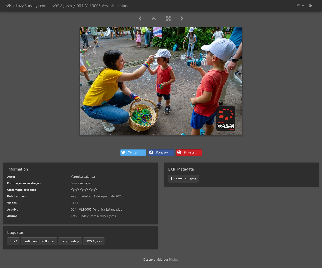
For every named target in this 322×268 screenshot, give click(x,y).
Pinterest (186, 153)
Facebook (158, 153)
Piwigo (174, 259)
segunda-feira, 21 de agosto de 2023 (97, 196)
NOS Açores (94, 241)
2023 (13, 241)
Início (8, 6)
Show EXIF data (183, 179)
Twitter (129, 153)
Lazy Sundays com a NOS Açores (44, 5)
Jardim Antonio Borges (39, 241)
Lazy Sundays (70, 241)
